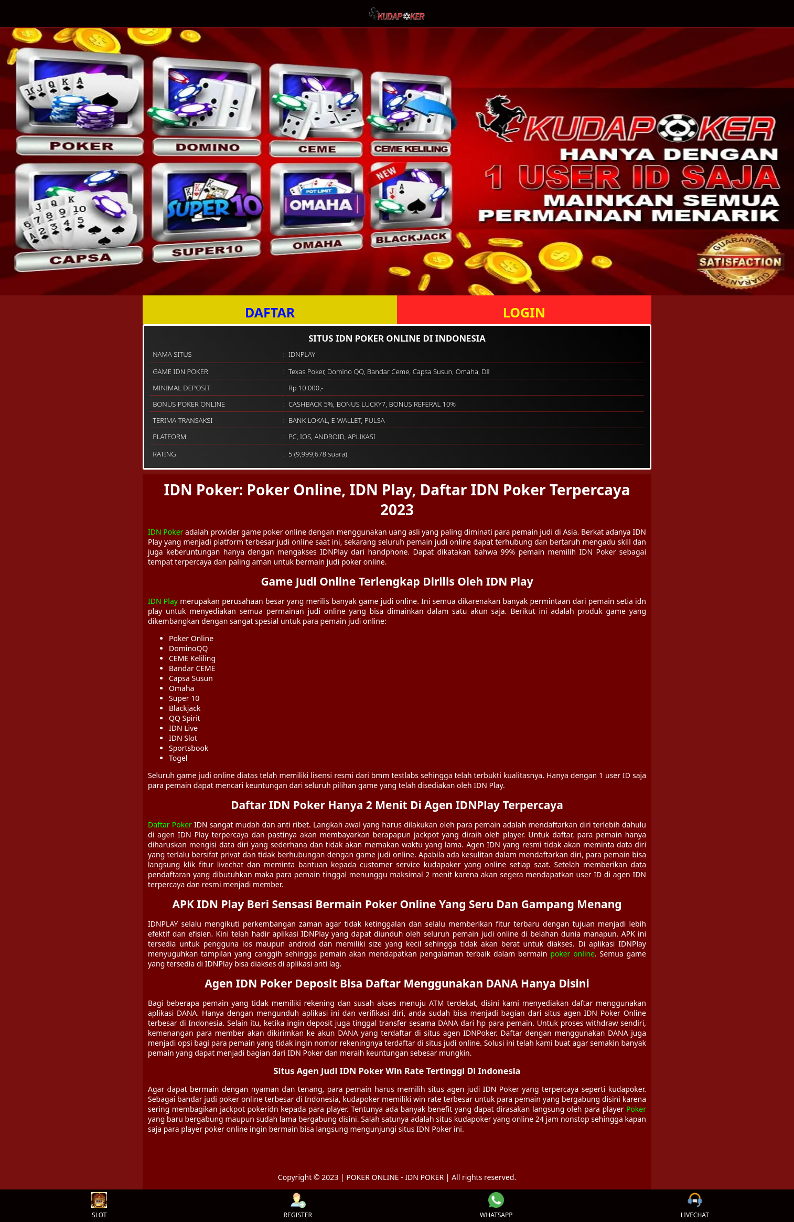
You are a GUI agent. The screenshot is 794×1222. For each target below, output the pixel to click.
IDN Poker (165, 532)
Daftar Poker (170, 825)
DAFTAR (270, 312)
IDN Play (163, 601)
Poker (636, 1109)
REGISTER (298, 1205)
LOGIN (524, 312)
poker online (572, 954)
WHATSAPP (496, 1205)
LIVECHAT (695, 1205)
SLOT (99, 1205)
